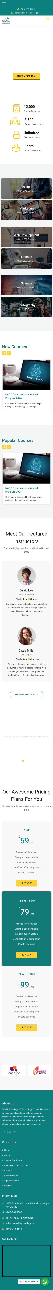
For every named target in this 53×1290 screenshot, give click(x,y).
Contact (8, 1170)
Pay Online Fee (11, 1175)
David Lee (26, 590)
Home (7, 1150)
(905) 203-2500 (27, 9)
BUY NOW (26, 883)
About (7, 1155)
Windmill (8, 1185)
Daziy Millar (26, 650)
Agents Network (11, 1180)
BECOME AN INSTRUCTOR (26, 694)
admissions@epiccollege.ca (28, 13)
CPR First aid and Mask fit (16, 1165)
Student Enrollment (13, 1160)
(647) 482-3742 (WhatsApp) (20, 1217)
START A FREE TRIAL (27, 76)
